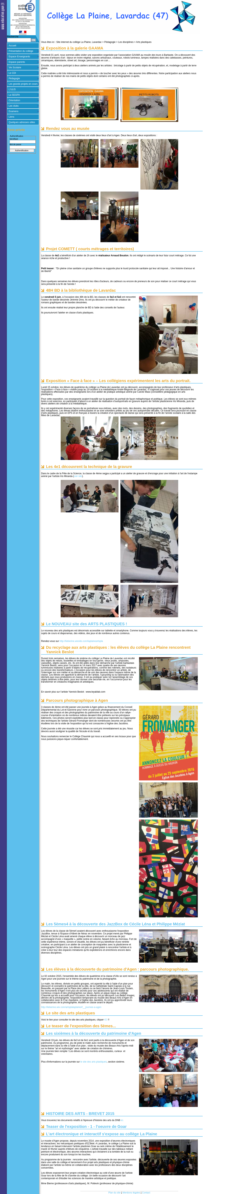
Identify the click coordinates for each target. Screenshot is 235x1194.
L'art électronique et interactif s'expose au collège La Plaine (101, 1134)
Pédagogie (14, 78)
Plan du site (114, 1192)
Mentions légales (131, 1192)
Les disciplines (126, 42)
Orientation (14, 100)
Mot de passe (15, 144)
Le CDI (12, 73)
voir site (78, 476)
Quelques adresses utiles (22, 122)
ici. (122, 1120)
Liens (11, 116)
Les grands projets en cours (23, 84)
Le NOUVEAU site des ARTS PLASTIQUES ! (86, 624)
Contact (146, 1192)
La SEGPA (14, 95)
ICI (105, 1019)
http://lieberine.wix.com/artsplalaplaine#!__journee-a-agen (71, 1007)
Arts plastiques (144, 42)
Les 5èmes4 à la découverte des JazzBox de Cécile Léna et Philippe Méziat (115, 924)
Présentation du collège (21, 51)
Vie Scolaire (15, 67)
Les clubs (14, 105)
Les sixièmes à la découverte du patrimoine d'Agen (93, 1033)
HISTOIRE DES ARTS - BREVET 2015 (80, 1113)
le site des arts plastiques (93, 1061)
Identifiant (14, 139)
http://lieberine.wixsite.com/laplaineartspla (81, 641)
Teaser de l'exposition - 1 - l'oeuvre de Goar (86, 1126)
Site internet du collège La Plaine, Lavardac (79, 42)
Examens (13, 111)
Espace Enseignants (19, 56)
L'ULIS (12, 89)
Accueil (12, 45)
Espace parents (17, 62)
